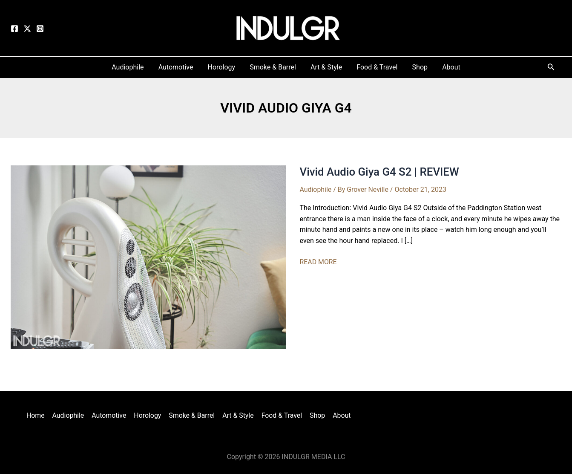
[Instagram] (40, 28)
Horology (148, 415)
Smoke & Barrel (192, 415)
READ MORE (318, 262)
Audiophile (316, 189)
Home (38, 415)
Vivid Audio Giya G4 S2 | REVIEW (380, 171)
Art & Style (237, 415)
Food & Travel (280, 415)
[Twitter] (27, 28)
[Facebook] (14, 28)
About (339, 415)
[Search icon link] (551, 68)
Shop (315, 415)
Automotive (110, 415)
